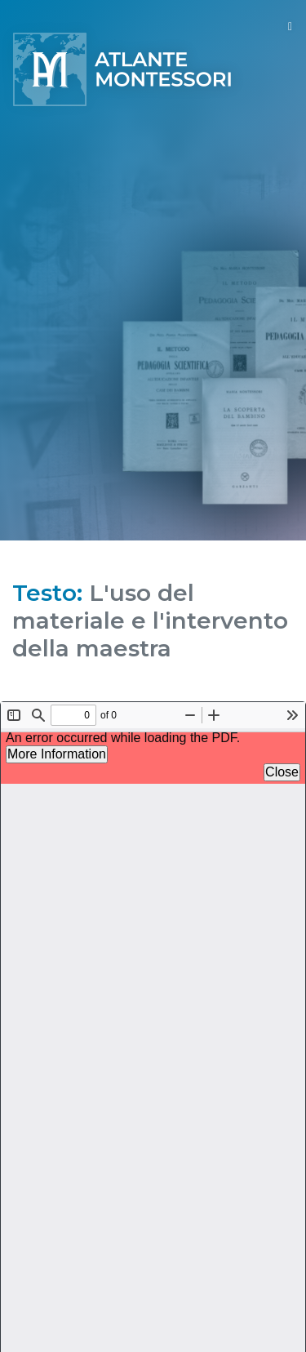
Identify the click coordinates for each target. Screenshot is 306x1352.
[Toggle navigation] (290, 26)
